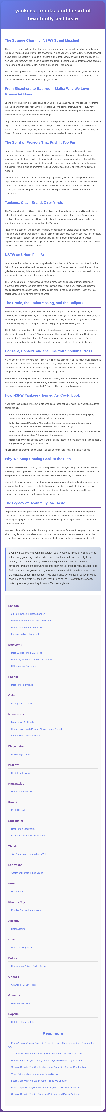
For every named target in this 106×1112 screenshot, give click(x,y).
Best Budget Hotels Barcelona (26, 653)
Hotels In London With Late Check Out (31, 620)
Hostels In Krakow (20, 773)
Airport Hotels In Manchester (26, 735)
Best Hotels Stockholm (23, 829)
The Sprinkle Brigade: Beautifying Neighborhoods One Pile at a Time (46, 1053)
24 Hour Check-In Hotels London (28, 614)
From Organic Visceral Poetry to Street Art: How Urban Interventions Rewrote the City (51, 1045)
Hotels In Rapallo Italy (22, 1022)
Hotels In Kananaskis (22, 791)
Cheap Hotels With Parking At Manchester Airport (36, 729)
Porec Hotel (17, 891)
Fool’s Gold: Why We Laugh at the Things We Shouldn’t (39, 1080)
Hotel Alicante (18, 929)
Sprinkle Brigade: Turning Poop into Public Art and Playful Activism (45, 1094)
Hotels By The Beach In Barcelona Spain (32, 659)
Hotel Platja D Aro (20, 754)
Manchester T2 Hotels (22, 722)
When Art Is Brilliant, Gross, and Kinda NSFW (34, 1074)
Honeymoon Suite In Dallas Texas (28, 966)
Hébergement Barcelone (23, 666)
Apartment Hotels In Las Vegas (27, 873)
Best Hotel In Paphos (22, 685)
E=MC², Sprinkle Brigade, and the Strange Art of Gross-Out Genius (45, 1087)
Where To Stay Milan (22, 947)
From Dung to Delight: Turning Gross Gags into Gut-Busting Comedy (46, 1060)
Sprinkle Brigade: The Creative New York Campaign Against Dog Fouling (48, 1067)
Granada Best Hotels (22, 1003)
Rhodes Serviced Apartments (26, 910)
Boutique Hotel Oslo (21, 703)
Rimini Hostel (18, 810)
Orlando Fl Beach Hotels (23, 985)
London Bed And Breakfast (25, 634)
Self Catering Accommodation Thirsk (30, 854)
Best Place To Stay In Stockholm (28, 835)
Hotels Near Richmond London (27, 627)
